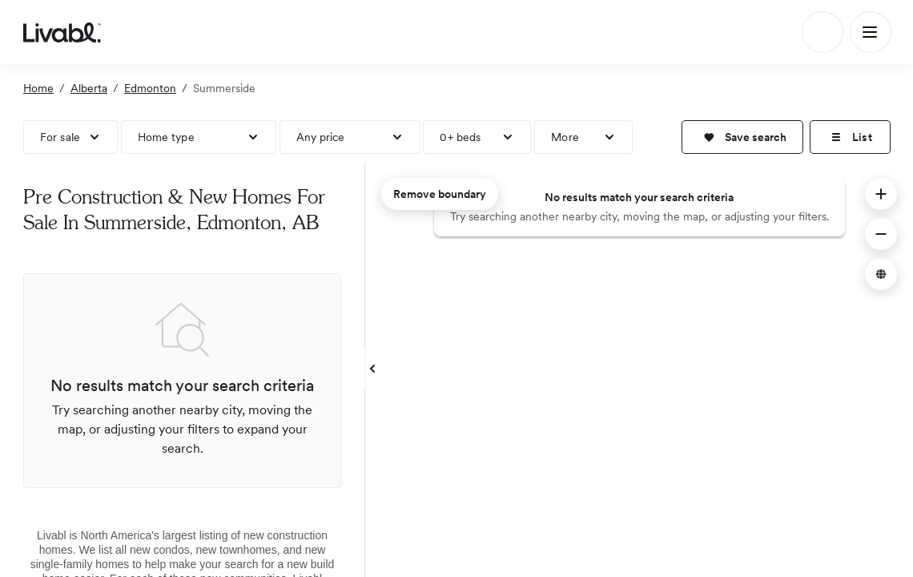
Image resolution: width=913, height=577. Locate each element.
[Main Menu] (871, 32)
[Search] (822, 32)
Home (38, 88)
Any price (320, 137)
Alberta (88, 88)
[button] (742, 137)
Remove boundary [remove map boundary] (439, 194)
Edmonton (150, 88)
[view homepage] (62, 32)
